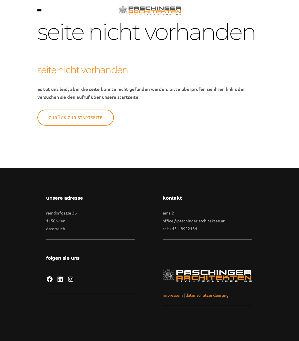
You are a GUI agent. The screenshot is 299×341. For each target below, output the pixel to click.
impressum (173, 295)
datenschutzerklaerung (207, 295)
